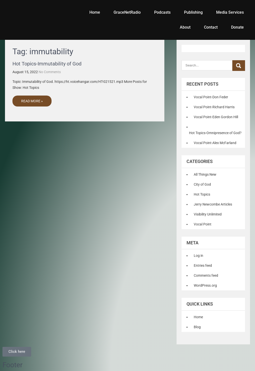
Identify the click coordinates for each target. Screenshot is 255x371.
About (185, 27)
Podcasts (162, 12)
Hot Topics (202, 194)
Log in (198, 256)
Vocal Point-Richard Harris (214, 107)
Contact (211, 27)
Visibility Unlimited (208, 214)
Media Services (230, 12)
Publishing (193, 12)
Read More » (32, 101)
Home (94, 12)
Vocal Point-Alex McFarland (215, 143)
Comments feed (206, 275)
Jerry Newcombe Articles (213, 204)
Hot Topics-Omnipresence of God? (215, 133)
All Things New (205, 174)
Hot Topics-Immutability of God (46, 64)
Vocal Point (202, 224)
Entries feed (203, 265)
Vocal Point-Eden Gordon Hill (216, 117)
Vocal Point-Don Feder (211, 97)
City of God (202, 184)
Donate (237, 27)
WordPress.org (205, 285)
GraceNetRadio (127, 12)
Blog (197, 327)
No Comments (50, 72)
